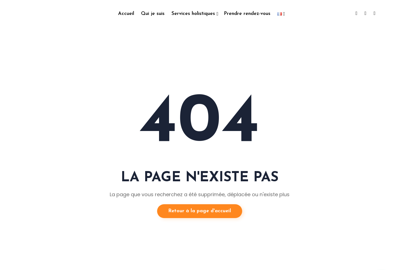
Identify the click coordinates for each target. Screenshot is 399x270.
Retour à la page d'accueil (199, 211)
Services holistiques (193, 13)
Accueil (126, 13)
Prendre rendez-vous (247, 13)
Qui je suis (153, 13)
